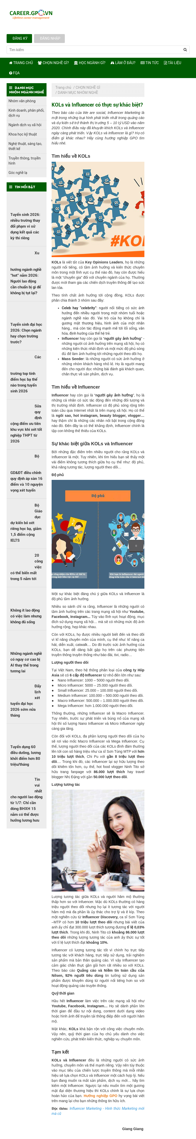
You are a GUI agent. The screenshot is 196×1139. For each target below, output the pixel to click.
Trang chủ (21, 63)
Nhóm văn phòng (22, 101)
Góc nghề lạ (18, 173)
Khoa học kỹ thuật (23, 134)
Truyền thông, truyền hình (25, 160)
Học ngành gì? (89, 63)
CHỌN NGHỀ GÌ (88, 87)
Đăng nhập (49, 38)
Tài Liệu (172, 63)
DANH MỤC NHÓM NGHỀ (78, 93)
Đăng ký (19, 38)
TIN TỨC (150, 63)
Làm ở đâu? (123, 63)
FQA (14, 73)
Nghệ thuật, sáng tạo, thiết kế (25, 146)
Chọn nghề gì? (53, 63)
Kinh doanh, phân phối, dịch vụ (26, 112)
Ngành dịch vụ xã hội (25, 125)
